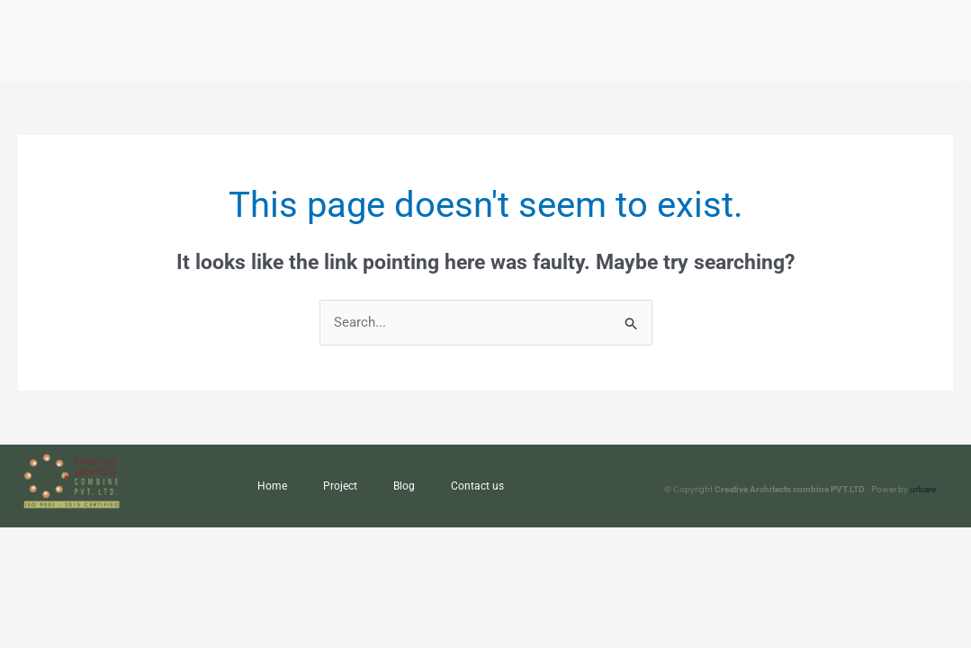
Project (340, 486)
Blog (404, 486)
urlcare (923, 489)
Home (272, 486)
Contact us (477, 486)
